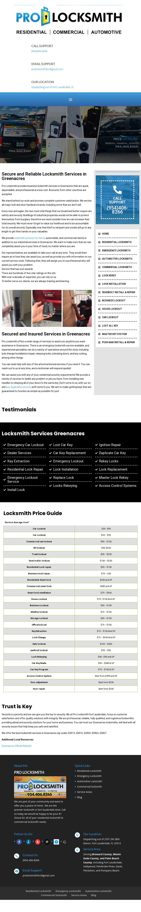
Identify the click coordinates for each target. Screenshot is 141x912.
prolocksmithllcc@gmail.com (47, 69)
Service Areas (84, 792)
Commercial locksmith (89, 786)
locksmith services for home (29, 238)
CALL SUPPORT (117, 200)
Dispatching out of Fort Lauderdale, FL (52, 87)
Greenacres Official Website (16, 746)
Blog (79, 797)
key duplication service (18, 387)
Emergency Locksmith (89, 776)
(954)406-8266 (39, 51)
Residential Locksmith (89, 770)
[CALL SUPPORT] (117, 189)
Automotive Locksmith (89, 781)
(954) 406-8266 (31, 860)
